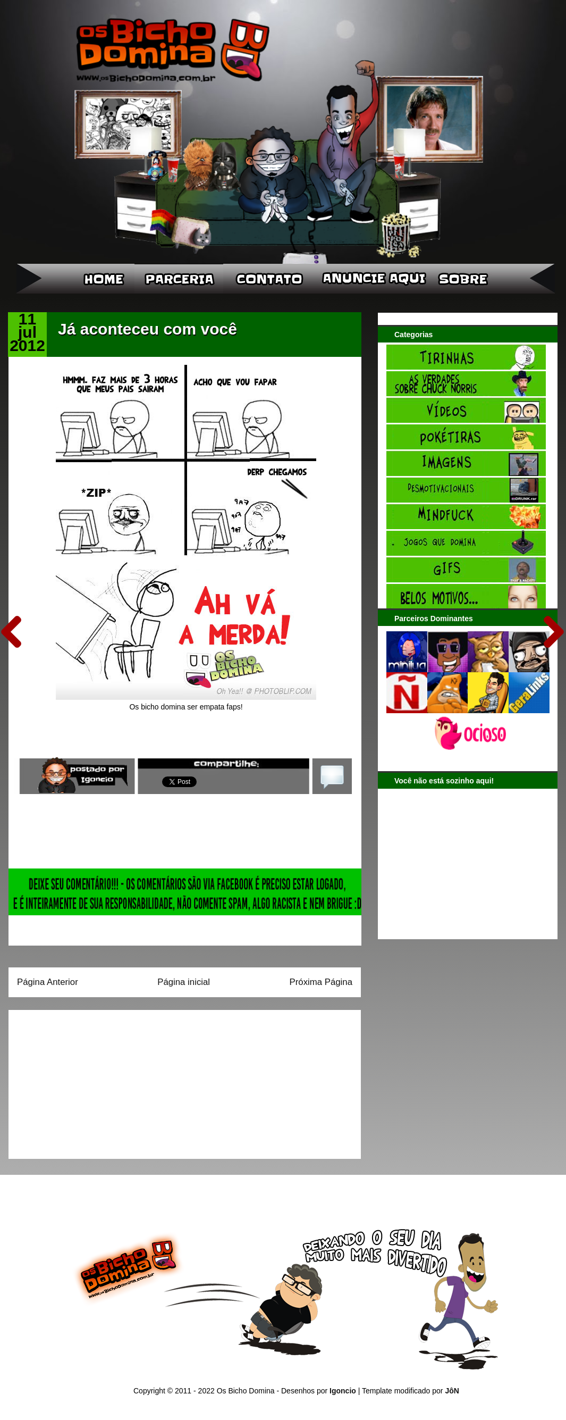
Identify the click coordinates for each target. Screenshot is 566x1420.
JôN (452, 1390)
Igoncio (343, 1390)
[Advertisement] (83, 1080)
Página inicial (183, 982)
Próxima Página (321, 982)
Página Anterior (47, 982)
